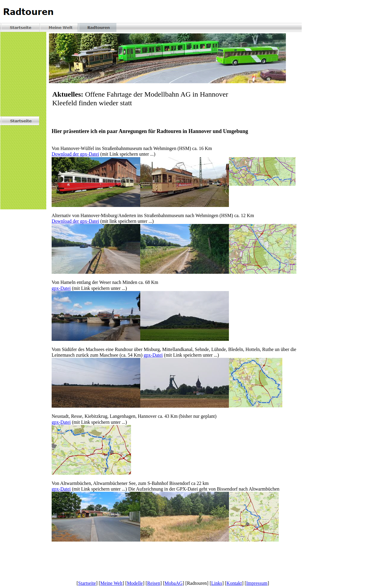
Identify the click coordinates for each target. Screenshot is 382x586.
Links (216, 583)
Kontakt (234, 583)
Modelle (135, 583)
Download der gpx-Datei (75, 154)
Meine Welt (111, 583)
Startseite (87, 583)
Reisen (153, 583)
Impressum (256, 583)
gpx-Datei (61, 288)
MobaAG (173, 583)
